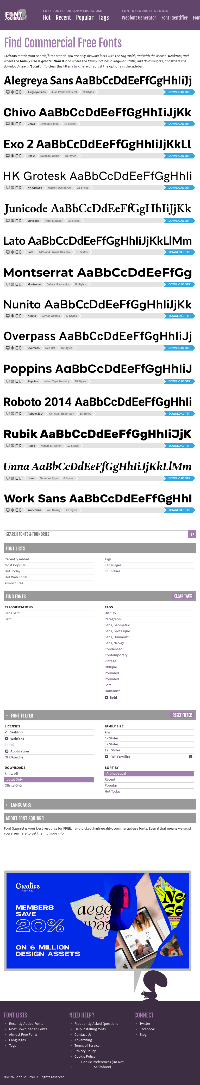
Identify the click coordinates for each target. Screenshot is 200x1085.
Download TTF (179, 252)
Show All (11, 773)
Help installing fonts (90, 1029)
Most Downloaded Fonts (28, 1029)
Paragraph (113, 619)
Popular (84, 17)
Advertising (83, 1040)
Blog (143, 1034)
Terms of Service (86, 1045)
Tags (104, 17)
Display (110, 613)
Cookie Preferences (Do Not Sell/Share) (102, 1064)
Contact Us (82, 1034)
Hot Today (13, 571)
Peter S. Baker (54, 220)
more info (56, 833)
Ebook (10, 745)
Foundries (112, 571)
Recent (63, 17)
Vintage (110, 661)
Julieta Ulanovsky (58, 284)
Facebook (147, 1029)
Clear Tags (183, 596)
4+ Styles (111, 738)
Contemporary (116, 655)
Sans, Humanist (117, 637)
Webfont (14, 738)
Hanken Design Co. (59, 187)
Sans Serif (12, 613)
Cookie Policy (84, 1056)
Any (108, 732)
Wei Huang (53, 510)
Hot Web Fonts (16, 577)
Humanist (112, 691)
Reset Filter (182, 715)
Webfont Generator (139, 18)
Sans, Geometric (117, 625)
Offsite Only (14, 785)
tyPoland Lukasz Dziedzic (55, 252)
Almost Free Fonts (23, 1034)
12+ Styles (112, 750)
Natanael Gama (49, 156)
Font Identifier (174, 18)
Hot (47, 17)
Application (17, 751)
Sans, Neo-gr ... (116, 643)
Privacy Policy (85, 1051)
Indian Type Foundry (56, 381)
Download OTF (179, 92)
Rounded (112, 673)
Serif (8, 619)
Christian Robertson (61, 413)
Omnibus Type (50, 123)
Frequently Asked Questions (96, 1023)
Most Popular (15, 565)
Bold (111, 697)
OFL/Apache (14, 757)
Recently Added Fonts (26, 1023)
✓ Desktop (14, 732)
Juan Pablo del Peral (64, 92)
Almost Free (14, 583)
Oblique (111, 667)
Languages (113, 565)
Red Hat (50, 348)
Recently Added (17, 559)
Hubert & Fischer (51, 445)
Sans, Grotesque (117, 631)
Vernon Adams (51, 316)
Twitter (145, 1023)
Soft (108, 685)
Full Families (117, 756)
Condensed (113, 649)
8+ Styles (111, 744)
